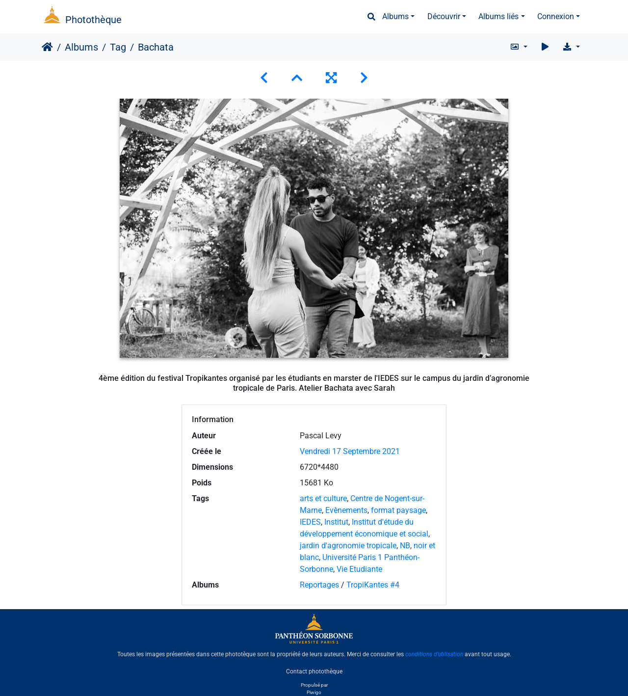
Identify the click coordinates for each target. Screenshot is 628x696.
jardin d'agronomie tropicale (348, 545)
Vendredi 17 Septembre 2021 (350, 451)
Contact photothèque (314, 671)
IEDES (310, 522)
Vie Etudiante (359, 569)
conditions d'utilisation (434, 654)
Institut (336, 522)
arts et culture (323, 498)
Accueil (47, 47)
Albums (395, 16)
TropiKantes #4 (372, 584)
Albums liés (498, 16)
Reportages (319, 584)
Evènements (346, 510)
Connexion (555, 16)
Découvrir (443, 16)
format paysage (398, 510)
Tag (118, 47)
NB (405, 545)
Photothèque (93, 20)
